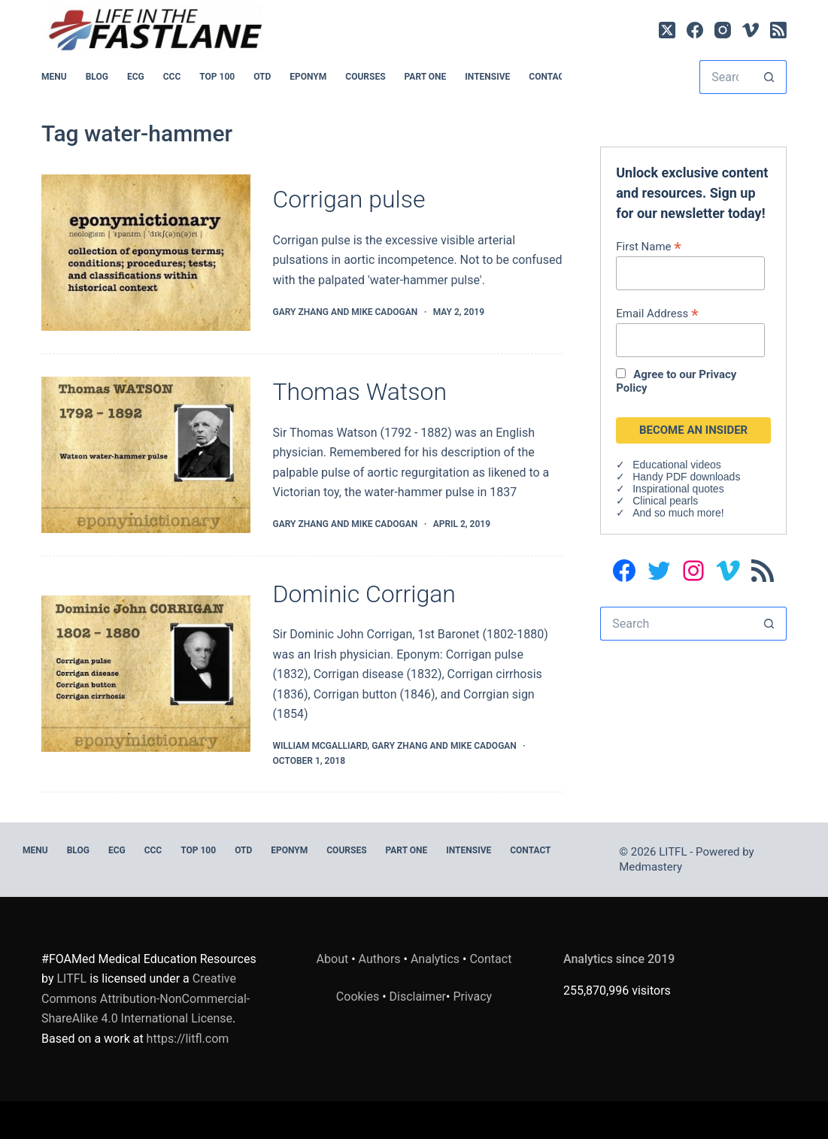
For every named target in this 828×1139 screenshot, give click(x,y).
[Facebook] (695, 30)
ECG (135, 76)
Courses (365, 76)
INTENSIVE (487, 76)
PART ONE (426, 76)
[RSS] (778, 30)
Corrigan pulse (349, 199)
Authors (380, 959)
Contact (549, 76)
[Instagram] (722, 30)
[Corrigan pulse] (145, 252)
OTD (262, 76)
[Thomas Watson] (145, 455)
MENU (54, 76)
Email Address (657, 313)
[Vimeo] (750, 30)
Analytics (435, 959)
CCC (172, 76)
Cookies (359, 996)
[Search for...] (726, 77)
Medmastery (650, 867)
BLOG (97, 76)
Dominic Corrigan (364, 594)
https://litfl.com (188, 1038)
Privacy (472, 996)
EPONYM (308, 76)
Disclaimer (418, 996)
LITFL (71, 978)
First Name (648, 246)
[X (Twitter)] (667, 30)
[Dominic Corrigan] (145, 673)
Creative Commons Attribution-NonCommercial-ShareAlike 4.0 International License (145, 998)
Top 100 (217, 76)
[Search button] (770, 77)
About (333, 959)
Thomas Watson (360, 391)
